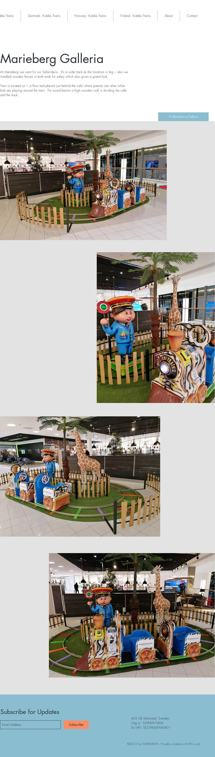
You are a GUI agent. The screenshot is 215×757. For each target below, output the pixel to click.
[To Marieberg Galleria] (183, 116)
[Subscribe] (76, 724)
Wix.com (195, 744)
